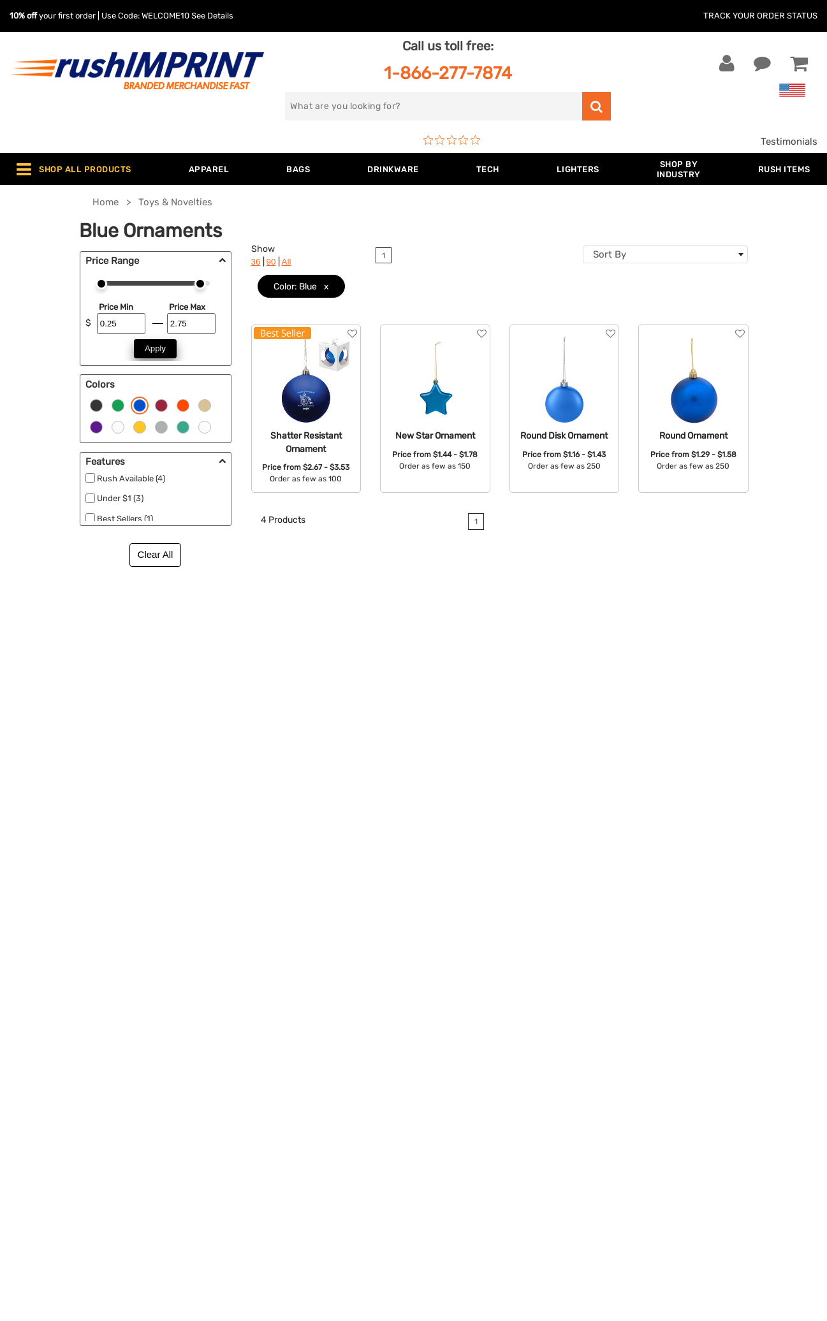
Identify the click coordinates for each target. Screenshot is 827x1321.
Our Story (444, 999)
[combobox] (666, 254)
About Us (444, 980)
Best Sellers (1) (125, 518)
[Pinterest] (692, 1094)
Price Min (116, 307)
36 (256, 261)
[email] (706, 986)
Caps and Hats (253, 1155)
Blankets (240, 1135)
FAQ (432, 1038)
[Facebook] (635, 1094)
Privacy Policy (455, 1096)
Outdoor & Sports (260, 1077)
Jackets (239, 999)
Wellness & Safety (260, 1096)
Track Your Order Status (760, 15)
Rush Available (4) (131, 478)
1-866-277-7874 (448, 73)
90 (271, 261)
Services (442, 1019)
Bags (232, 1019)
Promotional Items (262, 1116)
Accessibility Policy (466, 1116)
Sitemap (441, 1135)
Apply (155, 348)
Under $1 (241, 1174)
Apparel (238, 980)
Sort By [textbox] (609, 254)
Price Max (187, 307)
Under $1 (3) (120, 498)
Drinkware (244, 1038)
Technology (247, 1057)
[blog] (672, 1094)
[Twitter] (654, 1094)
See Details (212, 15)
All (286, 261)
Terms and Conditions (472, 1077)
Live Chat (50, 999)
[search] (433, 106)
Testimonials (789, 141)
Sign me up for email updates (703, 1012)
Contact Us (50, 980)
